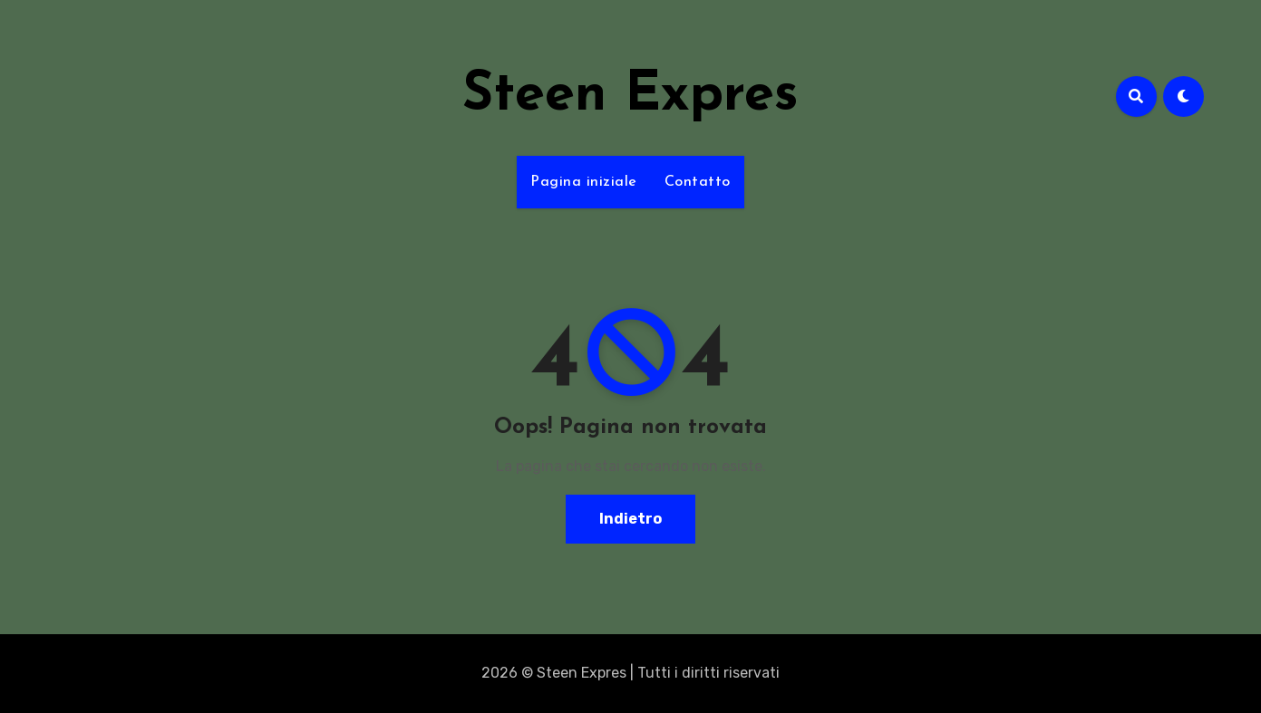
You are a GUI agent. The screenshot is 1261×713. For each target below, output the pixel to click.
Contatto (697, 182)
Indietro (630, 518)
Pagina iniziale (583, 182)
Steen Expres (630, 96)
